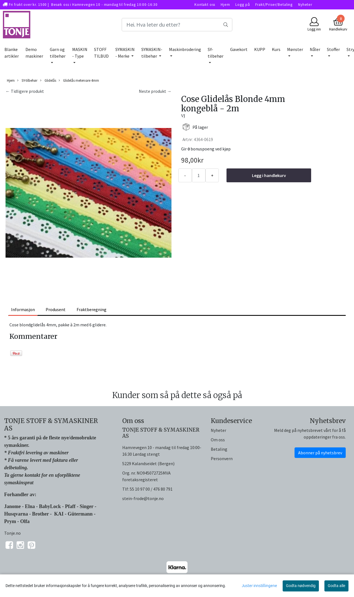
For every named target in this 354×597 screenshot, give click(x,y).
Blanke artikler (11, 53)
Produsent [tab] (56, 309)
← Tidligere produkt (25, 91)
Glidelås (48, 80)
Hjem (225, 4)
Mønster (295, 49)
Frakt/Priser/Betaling (274, 4)
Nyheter (305, 4)
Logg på (242, 4)
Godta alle (336, 585)
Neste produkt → (155, 91)
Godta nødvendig (301, 585)
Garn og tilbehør (58, 53)
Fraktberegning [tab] (91, 309)
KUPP (259, 49)
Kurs (276, 49)
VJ (183, 115)
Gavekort (239, 49)
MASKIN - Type (79, 53)
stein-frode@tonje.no (143, 498)
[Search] (177, 24)
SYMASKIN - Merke (125, 53)
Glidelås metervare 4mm (79, 80)
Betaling (219, 449)
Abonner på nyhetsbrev (320, 452)
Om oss (218, 439)
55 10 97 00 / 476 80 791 (151, 489)
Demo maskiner (34, 53)
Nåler (315, 49)
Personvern (222, 458)
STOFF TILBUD (101, 53)
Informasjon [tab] (23, 309)
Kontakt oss (204, 4)
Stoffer (333, 49)
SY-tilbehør (215, 53)
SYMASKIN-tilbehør (151, 53)
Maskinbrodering (185, 49)
